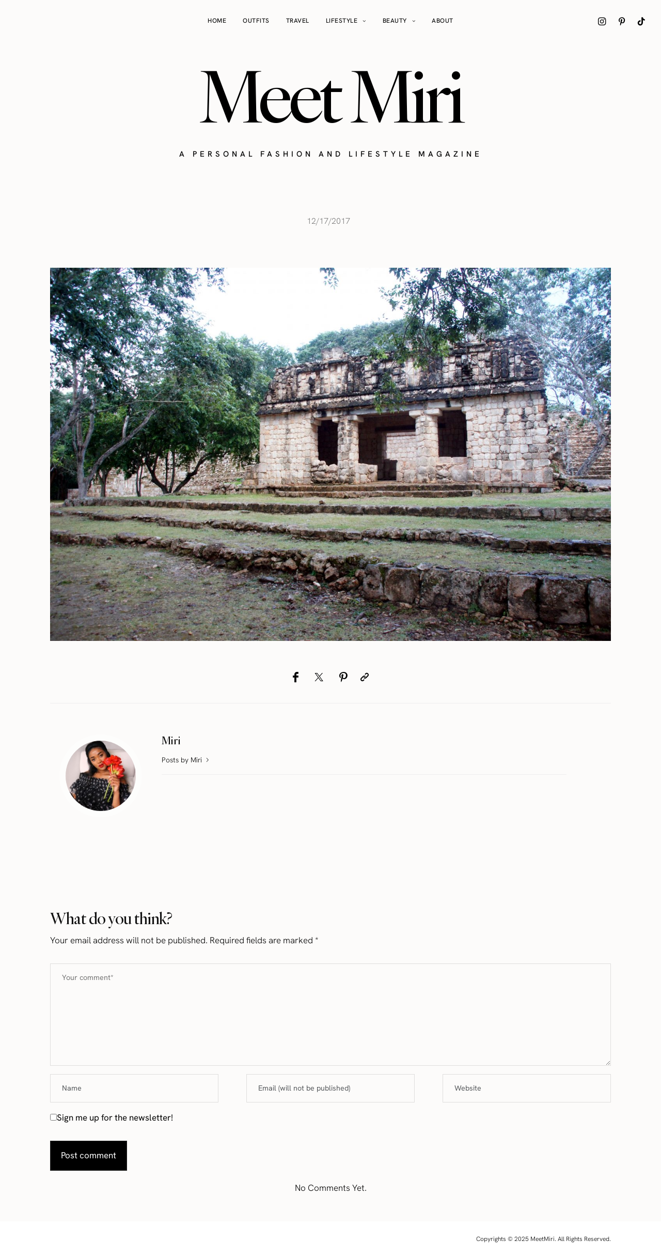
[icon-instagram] (602, 21)
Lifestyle (342, 21)
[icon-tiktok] (641, 21)
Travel (297, 21)
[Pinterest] (343, 677)
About (442, 21)
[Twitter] (319, 677)
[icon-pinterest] (621, 21)
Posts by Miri (186, 759)
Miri (171, 740)
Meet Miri (330, 96)
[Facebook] (296, 677)
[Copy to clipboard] (364, 677)
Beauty (395, 21)
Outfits (256, 21)
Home (217, 21)
